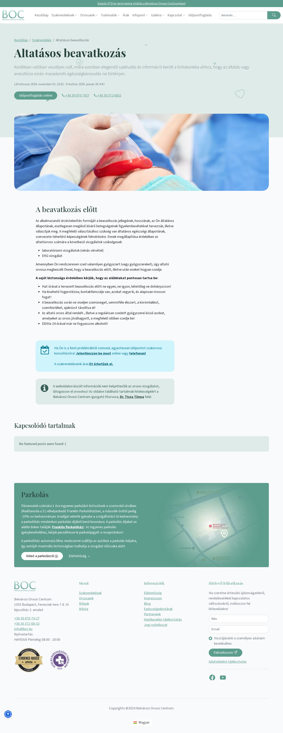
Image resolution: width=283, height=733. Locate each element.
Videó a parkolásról (42, 556)
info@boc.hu (23, 629)
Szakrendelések (62, 15)
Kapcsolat (174, 15)
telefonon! (137, 353)
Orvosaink (87, 15)
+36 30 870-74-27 (27, 618)
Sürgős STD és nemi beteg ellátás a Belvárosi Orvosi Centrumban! (141, 3)
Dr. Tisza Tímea (132, 396)
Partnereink (152, 614)
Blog (147, 603)
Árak (126, 15)
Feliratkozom (225, 652)
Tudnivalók (109, 15)
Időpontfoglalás (200, 15)
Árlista (83, 609)
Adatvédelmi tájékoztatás (228, 661)
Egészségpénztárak (158, 609)
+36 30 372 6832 (107, 95)
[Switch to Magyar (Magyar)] (141, 723)
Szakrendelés (41, 40)
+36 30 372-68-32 (27, 623)
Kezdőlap (41, 15)
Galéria (156, 15)
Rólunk (84, 603)
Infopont (138, 15)
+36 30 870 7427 (75, 95)
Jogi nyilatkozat (155, 624)
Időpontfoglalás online (35, 95)
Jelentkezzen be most (93, 353)
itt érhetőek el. (101, 364)
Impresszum (153, 598)
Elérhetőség (79, 556)
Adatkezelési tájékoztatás (163, 619)
